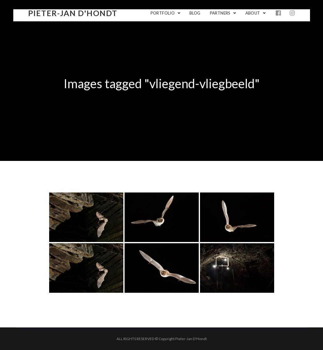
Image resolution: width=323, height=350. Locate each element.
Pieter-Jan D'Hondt (72, 13)
